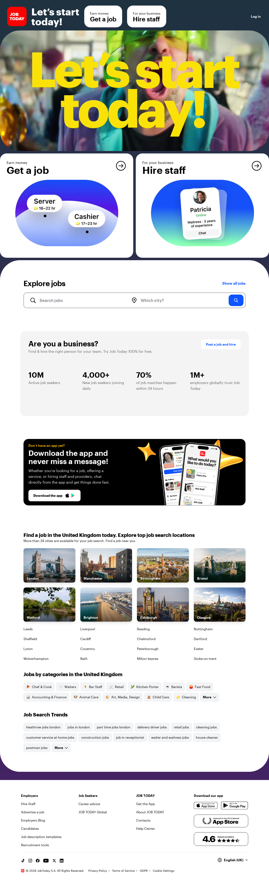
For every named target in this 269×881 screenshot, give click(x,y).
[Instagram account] (30, 860)
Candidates (30, 828)
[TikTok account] (23, 860)
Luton (28, 649)
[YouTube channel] (46, 860)
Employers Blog (33, 820)
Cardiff (85, 639)
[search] (236, 300)
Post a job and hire (221, 344)
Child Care (158, 697)
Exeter (199, 649)
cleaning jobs (206, 727)
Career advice (89, 804)
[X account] (54, 860)
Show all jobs (234, 283)
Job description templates (41, 837)
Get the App (145, 804)
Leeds (28, 629)
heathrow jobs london (43, 727)
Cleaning (186, 697)
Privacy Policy (97, 870)
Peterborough (148, 649)
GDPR (144, 870)
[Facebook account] (38, 860)
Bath (84, 658)
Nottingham (203, 629)
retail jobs (181, 727)
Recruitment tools (35, 845)
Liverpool (87, 629)
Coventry (87, 649)
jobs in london (79, 727)
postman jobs (37, 748)
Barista (174, 687)
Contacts (143, 820)
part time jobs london (113, 727)
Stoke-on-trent (205, 658)
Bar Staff (92, 687)
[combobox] (79, 300)
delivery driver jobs (152, 727)
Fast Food (199, 687)
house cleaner (207, 737)
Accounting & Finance (46, 697)
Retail (116, 687)
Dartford (200, 639)
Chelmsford (146, 639)
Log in (256, 16)
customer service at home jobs (50, 737)
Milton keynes (147, 658)
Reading (143, 629)
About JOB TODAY (150, 812)
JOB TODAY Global (92, 812)
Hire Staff (28, 804)
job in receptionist (130, 737)
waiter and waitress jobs (170, 737)
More (209, 697)
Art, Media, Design (122, 697)
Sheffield (30, 639)
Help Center (145, 828)
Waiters (67, 687)
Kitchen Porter (145, 687)
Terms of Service (123, 870)
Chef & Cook (39, 687)
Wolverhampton (36, 658)
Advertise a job (32, 812)
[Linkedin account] (61, 860)
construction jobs (95, 737)
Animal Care (86, 697)
